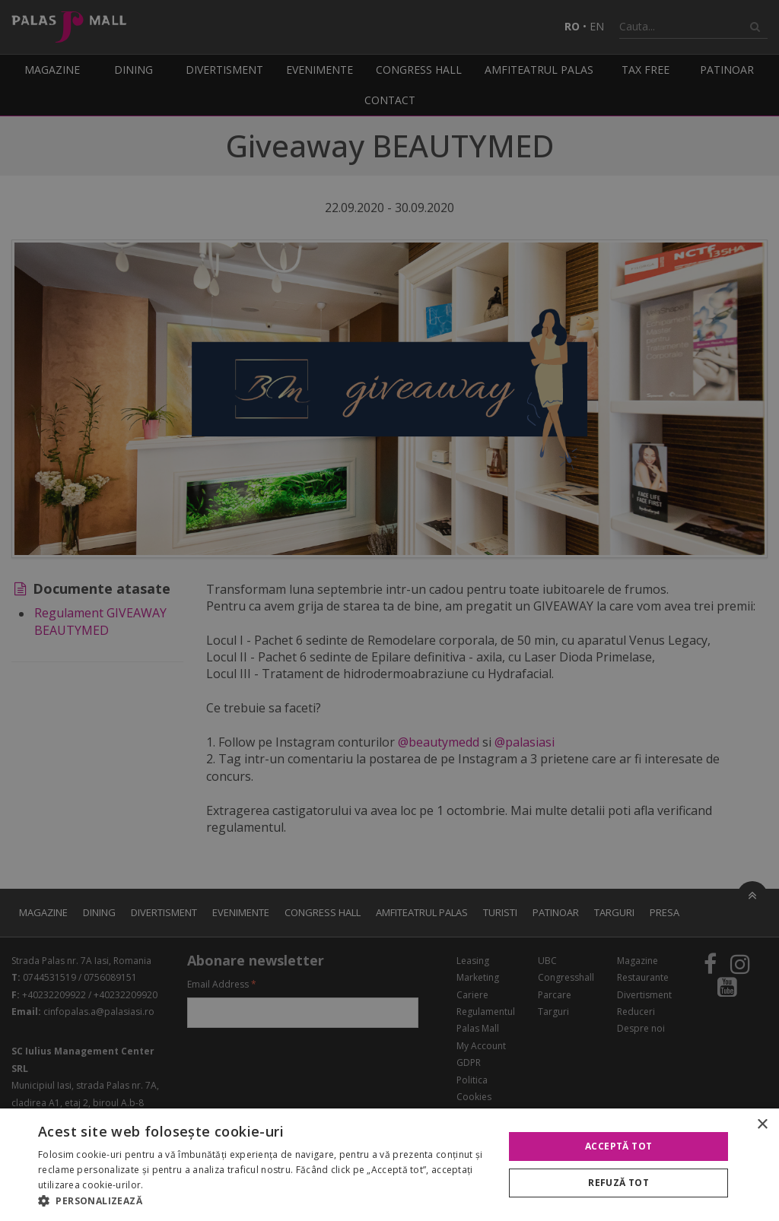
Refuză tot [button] (618, 1182)
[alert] (389, 610)
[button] (264, 1201)
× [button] (762, 1125)
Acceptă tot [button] (618, 1146)
